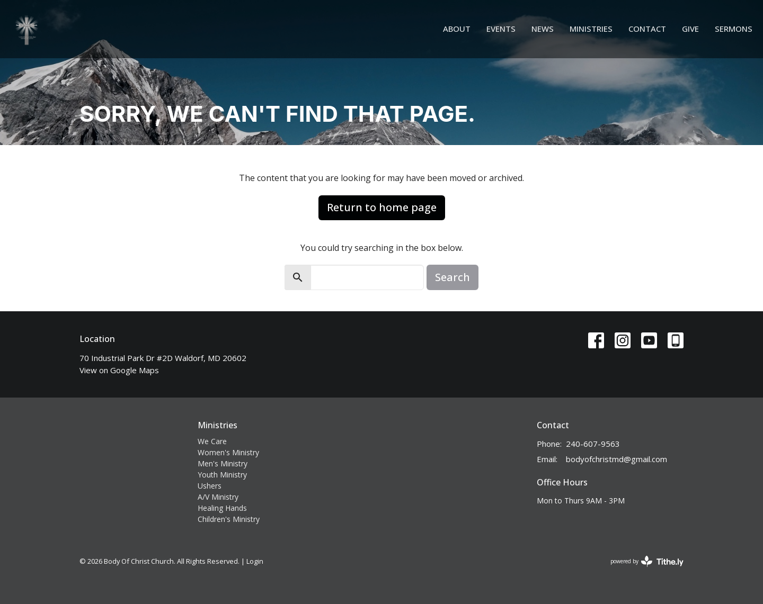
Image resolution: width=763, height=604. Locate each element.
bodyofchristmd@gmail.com (616, 459)
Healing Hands (222, 508)
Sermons (733, 28)
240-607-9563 (593, 443)
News (542, 28)
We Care (212, 441)
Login (254, 561)
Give (690, 28)
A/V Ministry (218, 497)
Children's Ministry (229, 519)
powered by (647, 561)
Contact (647, 28)
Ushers (209, 486)
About (457, 28)
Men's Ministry (222, 463)
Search (452, 277)
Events (501, 28)
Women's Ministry (228, 452)
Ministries (591, 28)
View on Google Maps (119, 370)
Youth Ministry (222, 475)
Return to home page (382, 207)
